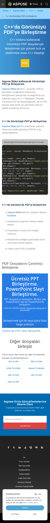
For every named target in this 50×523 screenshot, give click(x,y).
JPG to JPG (13, 361)
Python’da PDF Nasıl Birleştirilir (21, 330)
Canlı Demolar (24, 478)
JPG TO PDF (36, 375)
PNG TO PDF (13, 382)
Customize (15, 514)
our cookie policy (31, 503)
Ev (24, 457)
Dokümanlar (24, 474)
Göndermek (25, 426)
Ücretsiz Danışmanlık (24, 486)
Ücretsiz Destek (24, 482)
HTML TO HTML (13, 368)
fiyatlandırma (24, 470)
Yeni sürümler (24, 465)
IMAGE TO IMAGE (36, 368)
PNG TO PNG (36, 361)
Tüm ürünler (24, 461)
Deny (35, 514)
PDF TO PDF (13, 375)
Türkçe (33, 4)
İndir (25, 63)
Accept (25, 508)
